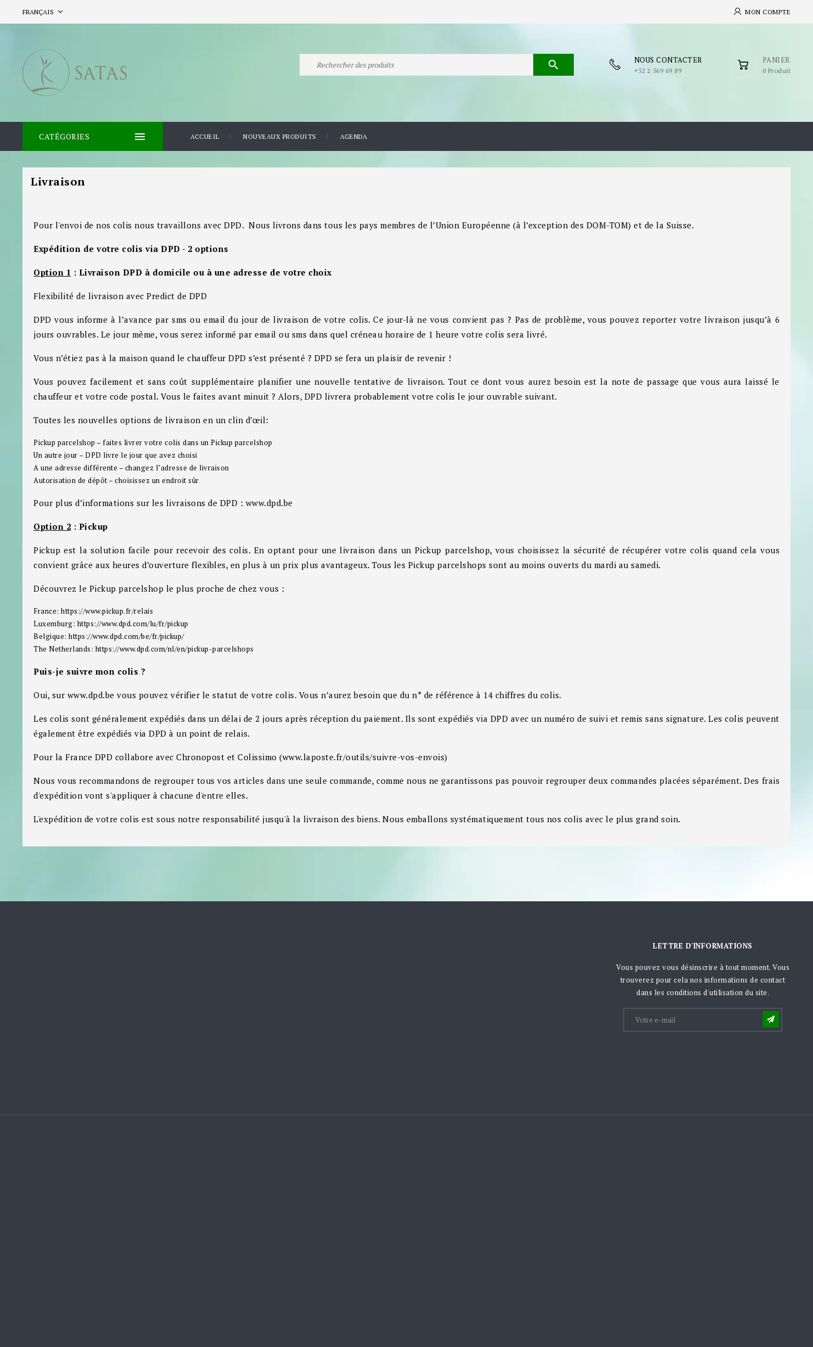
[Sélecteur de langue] (43, 11)
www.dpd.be (91, 694)
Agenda (353, 136)
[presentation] (707, 1060)
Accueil (204, 136)
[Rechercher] (437, 65)
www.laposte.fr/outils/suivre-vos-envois (364, 756)
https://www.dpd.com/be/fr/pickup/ (126, 636)
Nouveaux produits (280, 136)
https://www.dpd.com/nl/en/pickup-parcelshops (174, 649)
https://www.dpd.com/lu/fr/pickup (133, 623)
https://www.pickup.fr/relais (107, 611)
